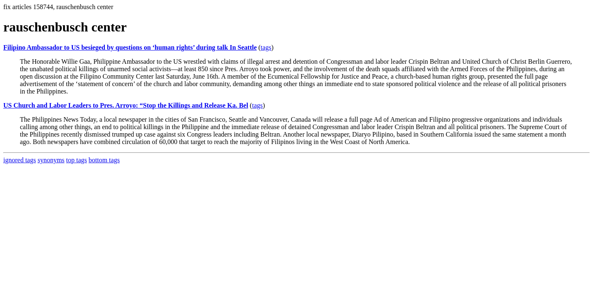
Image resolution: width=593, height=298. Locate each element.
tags (266, 47)
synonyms (51, 159)
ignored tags (19, 159)
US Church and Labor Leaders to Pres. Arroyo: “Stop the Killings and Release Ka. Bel (125, 105)
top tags (76, 159)
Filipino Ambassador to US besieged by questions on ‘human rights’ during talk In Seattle (130, 47)
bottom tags (104, 159)
